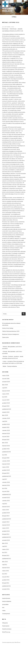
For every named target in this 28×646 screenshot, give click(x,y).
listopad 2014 (5, 516)
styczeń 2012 (5, 577)
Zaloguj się (5, 623)
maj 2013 (4, 546)
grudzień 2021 (6, 448)
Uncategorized (6, 613)
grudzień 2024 (6, 403)
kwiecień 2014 (6, 525)
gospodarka (5, 604)
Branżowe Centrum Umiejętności (10, 334)
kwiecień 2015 (6, 506)
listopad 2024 (5, 406)
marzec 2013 (5, 549)
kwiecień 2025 (6, 391)
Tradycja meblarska (12, 366)
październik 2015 (6, 494)
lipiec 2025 (5, 384)
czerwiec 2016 (6, 482)
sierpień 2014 (5, 522)
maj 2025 (4, 387)
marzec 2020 (5, 467)
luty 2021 (4, 455)
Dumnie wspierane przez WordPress (11, 642)
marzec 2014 (5, 528)
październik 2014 (6, 519)
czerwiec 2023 (6, 430)
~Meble (4, 366)
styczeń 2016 (5, 491)
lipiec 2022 (5, 442)
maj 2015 (4, 503)
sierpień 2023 (5, 427)
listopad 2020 (5, 458)
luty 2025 (4, 397)
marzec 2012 (5, 570)
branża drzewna (6, 598)
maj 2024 (4, 421)
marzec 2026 (5, 375)
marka (3, 610)
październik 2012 (6, 558)
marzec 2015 (5, 509)
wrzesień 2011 (6, 589)
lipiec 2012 (5, 561)
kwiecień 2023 (6, 433)
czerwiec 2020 (6, 461)
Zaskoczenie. (5, 337)
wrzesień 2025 (6, 381)
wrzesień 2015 (6, 497)
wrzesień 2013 (6, 540)
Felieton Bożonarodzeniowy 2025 (10, 331)
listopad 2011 (5, 583)
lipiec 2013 (5, 543)
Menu (14, 16)
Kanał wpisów (5, 626)
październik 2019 (6, 476)
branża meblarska (6, 601)
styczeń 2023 (5, 436)
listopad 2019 (5, 473)
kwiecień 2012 (6, 567)
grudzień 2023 (6, 424)
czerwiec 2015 (6, 500)
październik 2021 (6, 451)
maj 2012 (4, 564)
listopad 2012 (5, 555)
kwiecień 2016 (6, 485)
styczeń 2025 (5, 400)
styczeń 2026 (5, 378)
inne (3, 607)
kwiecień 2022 (6, 445)
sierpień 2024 (5, 412)
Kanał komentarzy (6, 629)
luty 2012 (4, 573)
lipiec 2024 (5, 415)
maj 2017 (4, 479)
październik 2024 (6, 409)
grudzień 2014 (6, 512)
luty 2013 (4, 552)
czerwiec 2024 (6, 418)
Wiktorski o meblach (9, 10)
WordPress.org (6, 632)
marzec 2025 (5, 394)
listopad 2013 (5, 534)
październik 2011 (6, 586)
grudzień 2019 (6, 470)
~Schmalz (4, 351)
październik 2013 (6, 537)
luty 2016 (4, 488)
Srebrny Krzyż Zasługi (7, 328)
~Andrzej (4, 346)
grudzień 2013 (6, 531)
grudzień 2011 (6, 580)
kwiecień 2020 (6, 464)
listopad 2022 (5, 439)
